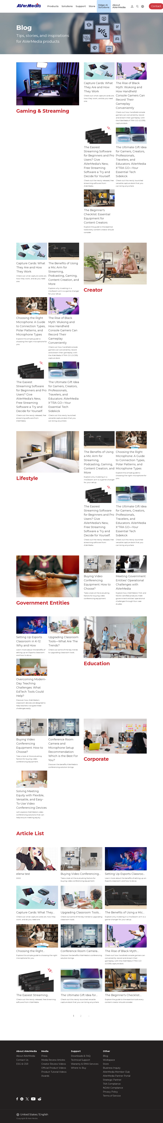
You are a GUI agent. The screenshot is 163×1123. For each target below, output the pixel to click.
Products (53, 6)
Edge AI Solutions (103, 6)
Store (92, 6)
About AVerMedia (119, 6)
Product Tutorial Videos (53, 1071)
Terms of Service (112, 1095)
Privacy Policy (110, 1091)
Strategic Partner (112, 1079)
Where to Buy (78, 1068)
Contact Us (22, 1060)
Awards (45, 1075)
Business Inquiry (111, 1068)
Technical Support (80, 1060)
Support (81, 6)
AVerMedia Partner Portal (116, 1075)
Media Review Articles (53, 1060)
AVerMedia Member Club (116, 1071)
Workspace (109, 1060)
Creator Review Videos (53, 1064)
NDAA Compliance (113, 1087)
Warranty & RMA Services (84, 1064)
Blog (105, 1056)
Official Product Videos (53, 1068)
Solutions (67, 6)
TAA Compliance (112, 1083)
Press (44, 1056)
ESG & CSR (22, 1064)
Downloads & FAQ (80, 1056)
